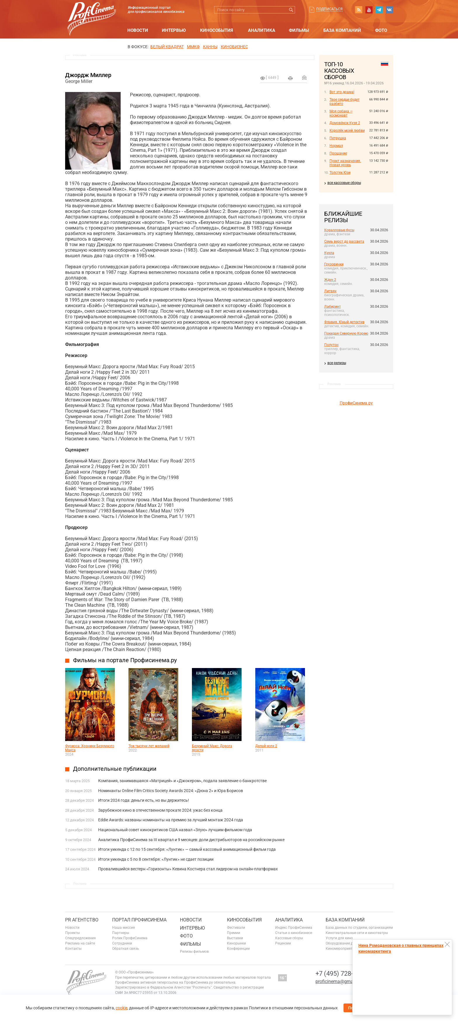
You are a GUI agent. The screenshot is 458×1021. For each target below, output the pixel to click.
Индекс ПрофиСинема (293, 928)
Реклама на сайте (80, 943)
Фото (381, 30)
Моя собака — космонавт (341, 113)
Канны (210, 46)
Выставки (235, 938)
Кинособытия (216, 30)
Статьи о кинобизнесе (293, 933)
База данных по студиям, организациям (359, 928)
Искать (291, 9)
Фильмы (299, 30)
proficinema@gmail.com (340, 981)
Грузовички (334, 264)
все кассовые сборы (344, 183)
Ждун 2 (330, 280)
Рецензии (283, 943)
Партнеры (120, 933)
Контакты (73, 949)
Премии (233, 933)
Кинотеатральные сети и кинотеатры (357, 933)
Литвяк (330, 291)
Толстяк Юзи (340, 173)
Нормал (336, 146)
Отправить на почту (304, 77)
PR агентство (81, 920)
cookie (121, 1008)
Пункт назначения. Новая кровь (345, 163)
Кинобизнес (234, 46)
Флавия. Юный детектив (344, 322)
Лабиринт (332, 307)
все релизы (336, 363)
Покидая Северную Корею (346, 333)
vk (389, 9)
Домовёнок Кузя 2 (344, 123)
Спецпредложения (80, 938)
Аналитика (261, 30)
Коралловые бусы (339, 230)
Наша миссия (123, 928)
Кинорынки (236, 943)
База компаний (342, 30)
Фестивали (236, 928)
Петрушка (337, 138)
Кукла (329, 253)
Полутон (331, 345)
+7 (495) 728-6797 (341, 973)
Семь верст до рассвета (344, 241)
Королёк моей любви (347, 130)
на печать (290, 78)
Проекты (72, 933)
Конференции (238, 949)
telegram (379, 9)
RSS (358, 9)
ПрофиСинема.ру (356, 403)
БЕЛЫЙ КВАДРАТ (167, 46)
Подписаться (329, 9)
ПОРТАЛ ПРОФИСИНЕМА (139, 920)
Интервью (174, 30)
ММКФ (193, 46)
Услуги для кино (339, 938)
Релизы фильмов (194, 951)
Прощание (338, 153)
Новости (137, 30)
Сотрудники (122, 943)
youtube (369, 9)
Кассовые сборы (289, 938)
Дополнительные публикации (115, 768)
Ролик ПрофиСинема (130, 938)
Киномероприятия (341, 949)
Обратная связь (125, 949)
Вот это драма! (341, 92)
